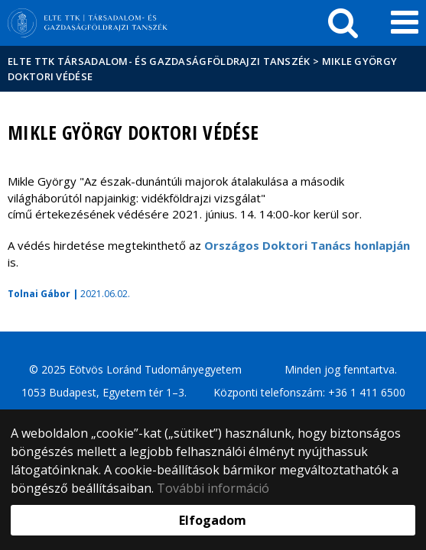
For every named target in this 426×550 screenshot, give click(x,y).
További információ (213, 488)
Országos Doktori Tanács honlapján (307, 245)
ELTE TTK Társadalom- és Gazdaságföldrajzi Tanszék (159, 61)
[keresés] (343, 23)
